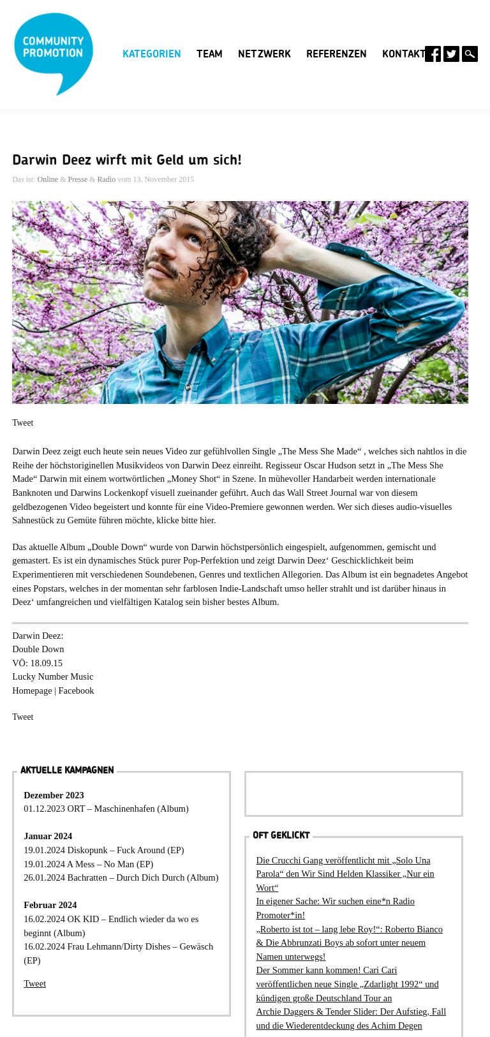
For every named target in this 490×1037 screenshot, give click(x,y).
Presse (78, 179)
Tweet (22, 423)
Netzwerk (264, 54)
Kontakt (404, 54)
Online (48, 179)
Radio (107, 179)
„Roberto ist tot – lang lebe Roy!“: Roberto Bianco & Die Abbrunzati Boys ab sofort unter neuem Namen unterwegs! (349, 943)
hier (207, 520)
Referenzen (336, 54)
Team (210, 54)
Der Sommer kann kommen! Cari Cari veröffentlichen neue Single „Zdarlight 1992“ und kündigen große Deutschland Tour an (347, 984)
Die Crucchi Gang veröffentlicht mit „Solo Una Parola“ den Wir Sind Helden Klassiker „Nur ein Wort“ (345, 874)
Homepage (32, 690)
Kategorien (151, 54)
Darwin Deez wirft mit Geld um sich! (127, 160)
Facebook (76, 690)
